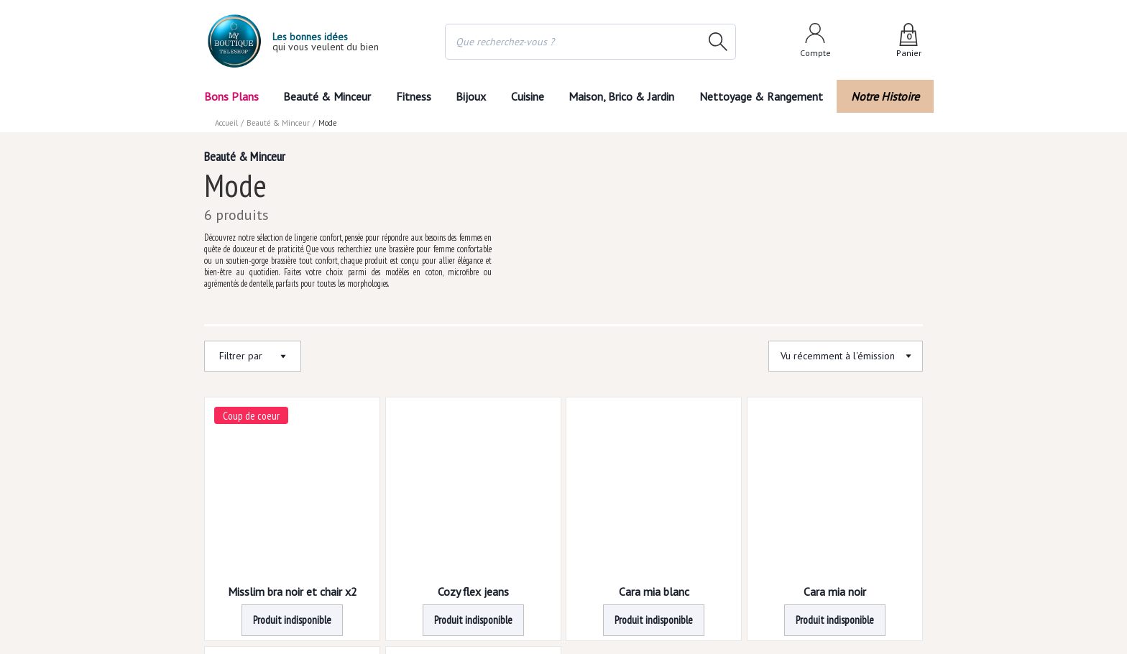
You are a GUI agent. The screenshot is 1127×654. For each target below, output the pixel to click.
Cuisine (528, 96)
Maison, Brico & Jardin (624, 96)
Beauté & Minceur (327, 96)
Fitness (412, 96)
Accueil (227, 123)
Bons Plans (231, 96)
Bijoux (471, 96)
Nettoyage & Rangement (765, 96)
